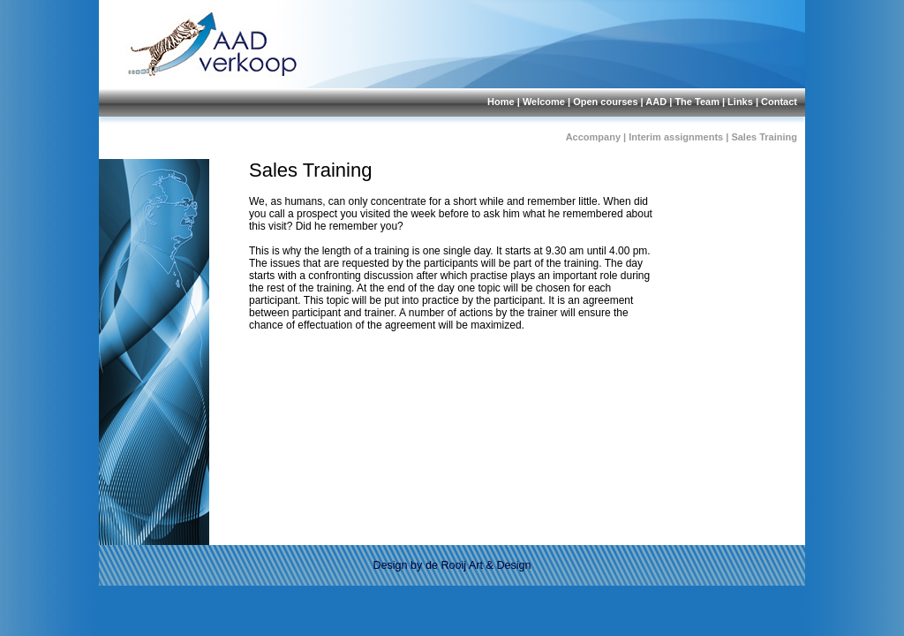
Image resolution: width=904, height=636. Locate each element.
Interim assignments (676, 137)
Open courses (605, 101)
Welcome (544, 101)
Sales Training (764, 137)
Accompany (593, 137)
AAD (656, 101)
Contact (779, 101)
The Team (696, 101)
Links (740, 101)
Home (501, 101)
